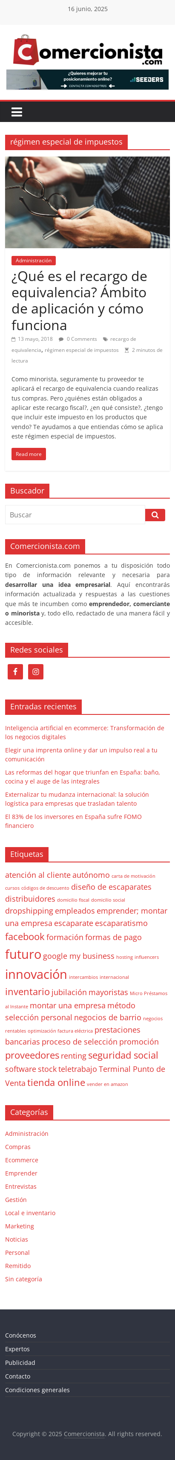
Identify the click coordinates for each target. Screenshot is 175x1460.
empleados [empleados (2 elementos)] (75, 911)
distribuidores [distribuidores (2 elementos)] (30, 899)
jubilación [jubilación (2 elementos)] (69, 992)
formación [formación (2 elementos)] (64, 937)
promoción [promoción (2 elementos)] (139, 1041)
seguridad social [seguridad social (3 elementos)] (123, 1055)
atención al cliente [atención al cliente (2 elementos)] (38, 875)
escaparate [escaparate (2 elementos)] (73, 923)
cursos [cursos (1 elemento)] (12, 888)
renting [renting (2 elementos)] (73, 1056)
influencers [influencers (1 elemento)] (147, 957)
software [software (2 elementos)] (20, 1069)
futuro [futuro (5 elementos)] (23, 954)
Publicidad (20, 1362)
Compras (18, 1147)
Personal (17, 1252)
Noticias (16, 1239)
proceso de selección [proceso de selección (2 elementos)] (80, 1041)
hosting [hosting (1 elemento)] (124, 957)
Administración (34, 260)
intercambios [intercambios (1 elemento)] (83, 977)
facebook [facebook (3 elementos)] (25, 936)
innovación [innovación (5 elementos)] (36, 974)
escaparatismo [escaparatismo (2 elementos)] (121, 923)
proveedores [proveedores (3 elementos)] (32, 1055)
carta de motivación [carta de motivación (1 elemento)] (133, 876)
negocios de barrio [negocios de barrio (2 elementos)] (107, 1017)
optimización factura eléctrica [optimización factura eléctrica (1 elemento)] (60, 1031)
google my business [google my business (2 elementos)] (79, 956)
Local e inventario (30, 1213)
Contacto (17, 1376)
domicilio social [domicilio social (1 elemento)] (108, 900)
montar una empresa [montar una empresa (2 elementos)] (68, 1005)
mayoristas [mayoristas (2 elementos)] (108, 992)
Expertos (17, 1349)
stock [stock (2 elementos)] (47, 1069)
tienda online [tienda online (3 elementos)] (56, 1082)
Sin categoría (23, 1279)
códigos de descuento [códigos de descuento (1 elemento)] (45, 888)
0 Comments (78, 339)
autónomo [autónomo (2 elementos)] (91, 875)
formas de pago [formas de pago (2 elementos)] (113, 937)
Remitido (18, 1266)
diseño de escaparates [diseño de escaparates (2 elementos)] (111, 887)
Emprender (21, 1173)
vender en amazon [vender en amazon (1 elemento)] (107, 1084)
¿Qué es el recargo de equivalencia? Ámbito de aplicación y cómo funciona (79, 300)
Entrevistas (21, 1186)
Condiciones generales (37, 1390)
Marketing (19, 1226)
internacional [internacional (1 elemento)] (114, 977)
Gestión (16, 1200)
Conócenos (20, 1335)
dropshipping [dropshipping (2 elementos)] (29, 911)
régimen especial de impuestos (82, 350)
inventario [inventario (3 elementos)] (27, 991)
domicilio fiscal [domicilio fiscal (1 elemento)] (73, 900)
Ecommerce (21, 1160)
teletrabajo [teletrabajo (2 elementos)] (77, 1069)
